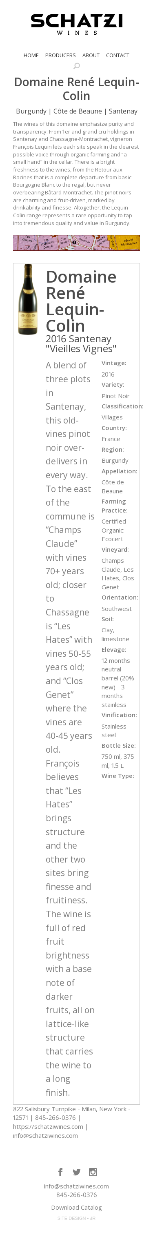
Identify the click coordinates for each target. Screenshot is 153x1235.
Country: (114, 428)
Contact (117, 55)
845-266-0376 (76, 1194)
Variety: (113, 384)
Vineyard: (115, 549)
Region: (113, 449)
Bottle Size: (119, 745)
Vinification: (119, 715)
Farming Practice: (115, 505)
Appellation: (119, 471)
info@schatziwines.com (76, 1186)
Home (31, 55)
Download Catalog (76, 1207)
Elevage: (114, 649)
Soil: (108, 619)
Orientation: (120, 597)
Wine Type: (118, 775)
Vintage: (114, 363)
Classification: (123, 406)
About (91, 55)
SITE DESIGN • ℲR (77, 1218)
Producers (60, 55)
